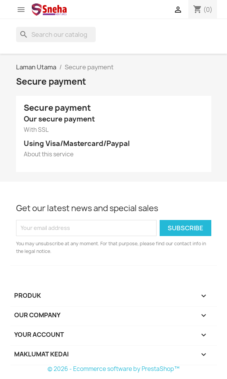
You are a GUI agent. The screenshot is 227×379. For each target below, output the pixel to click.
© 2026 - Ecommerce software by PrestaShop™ (113, 369)
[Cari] (56, 34)
